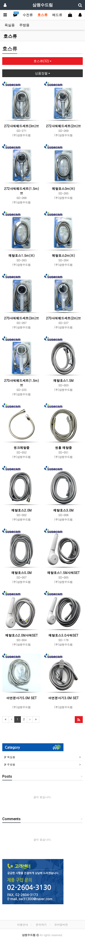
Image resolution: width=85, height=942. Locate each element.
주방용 (24, 25)
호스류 (42, 15)
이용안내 (22, 924)
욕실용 (10, 25)
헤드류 (57, 15)
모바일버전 (61, 924)
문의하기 (41, 924)
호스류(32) (42, 61)
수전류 (28, 15)
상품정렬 (42, 73)
